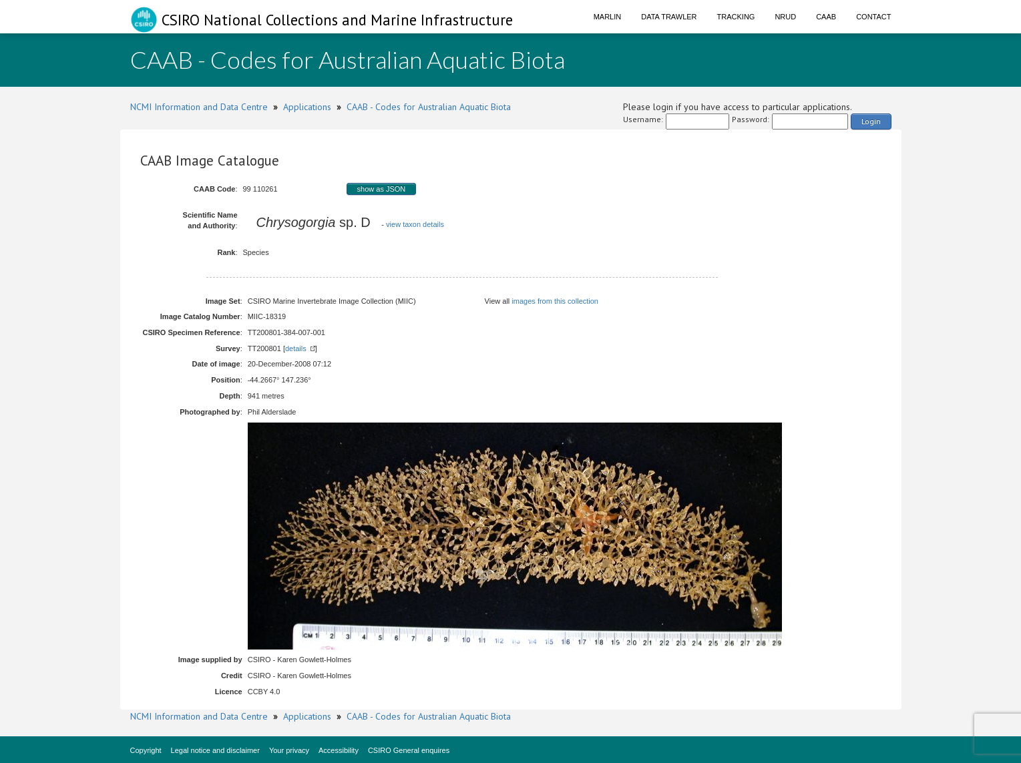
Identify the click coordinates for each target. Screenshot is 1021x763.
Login (871, 121)
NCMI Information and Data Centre (199, 107)
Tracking (736, 17)
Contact (873, 17)
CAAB (826, 17)
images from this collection (555, 301)
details (296, 348)
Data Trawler (668, 17)
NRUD (785, 17)
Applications (307, 107)
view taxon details (415, 224)
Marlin (608, 17)
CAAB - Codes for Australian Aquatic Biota (429, 107)
